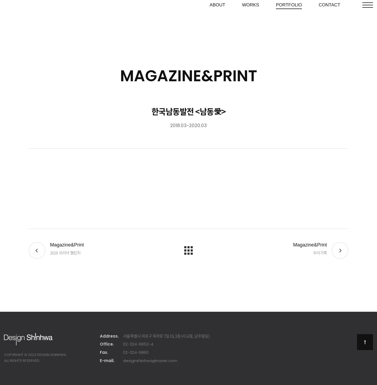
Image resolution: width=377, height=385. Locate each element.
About (217, 19)
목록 (188, 250)
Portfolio (289, 19)
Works (250, 19)
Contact (329, 19)
